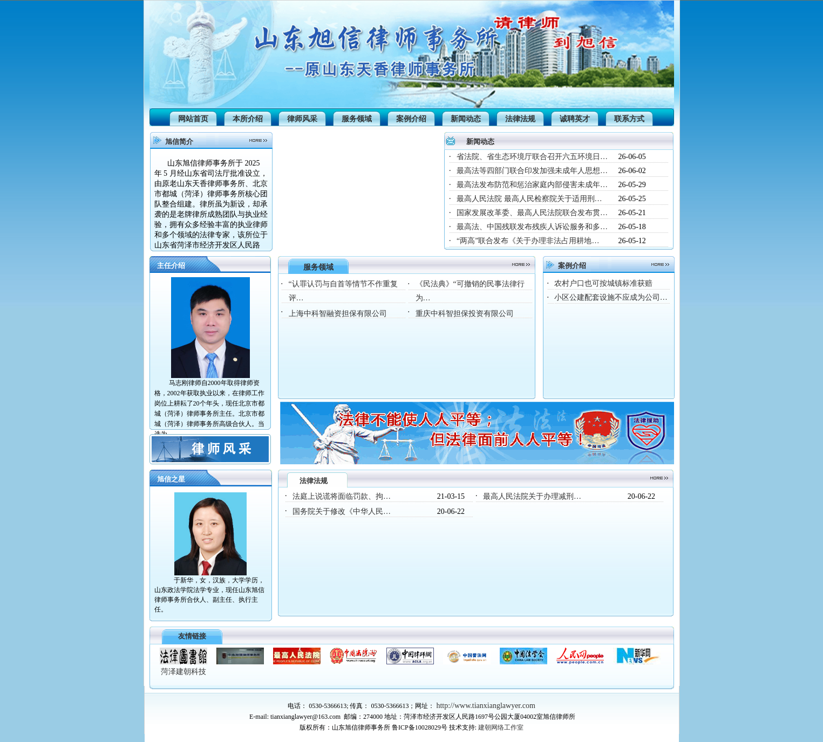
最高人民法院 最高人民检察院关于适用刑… (529, 199)
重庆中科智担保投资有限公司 (465, 314)
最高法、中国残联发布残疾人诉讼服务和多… (532, 227)
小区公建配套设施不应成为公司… (611, 297)
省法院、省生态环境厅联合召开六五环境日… (532, 157)
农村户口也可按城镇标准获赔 (603, 283)
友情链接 (192, 636)
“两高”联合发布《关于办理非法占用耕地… (528, 241)
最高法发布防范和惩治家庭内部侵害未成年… (532, 185)
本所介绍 (248, 119)
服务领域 (357, 119)
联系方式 (629, 119)
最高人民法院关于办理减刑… (532, 496)
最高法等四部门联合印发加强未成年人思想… (532, 171)
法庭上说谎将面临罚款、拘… (342, 496)
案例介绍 (411, 119)
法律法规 (520, 119)
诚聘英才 (575, 119)
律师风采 (302, 119)
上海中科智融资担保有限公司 (338, 314)
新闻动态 (466, 119)
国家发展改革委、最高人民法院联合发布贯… (532, 213)
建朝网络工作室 (500, 727)
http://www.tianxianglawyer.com (485, 706)
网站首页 (193, 119)
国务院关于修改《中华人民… (342, 511)
